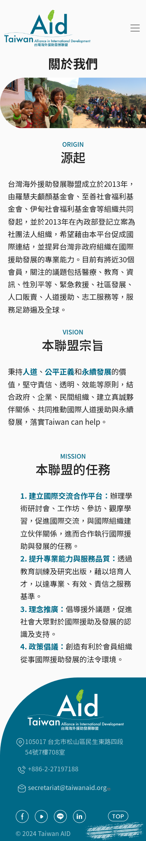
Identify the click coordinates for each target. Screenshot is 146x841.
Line (60, 816)
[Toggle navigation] (135, 28)
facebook (22, 816)
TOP (118, 816)
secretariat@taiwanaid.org (70, 787)
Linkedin (79, 816)
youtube (41, 816)
